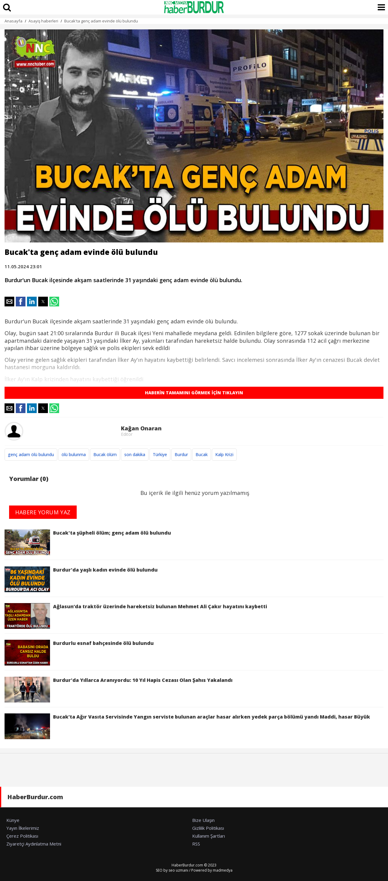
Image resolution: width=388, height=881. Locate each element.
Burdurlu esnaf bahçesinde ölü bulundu (79, 653)
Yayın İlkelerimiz (22, 828)
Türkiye (160, 454)
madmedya (222, 870)
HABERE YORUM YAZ (43, 512)
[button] (9, 301)
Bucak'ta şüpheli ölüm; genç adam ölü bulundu (88, 542)
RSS (196, 844)
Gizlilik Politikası (208, 828)
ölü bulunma (74, 454)
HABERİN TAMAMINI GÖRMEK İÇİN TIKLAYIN (194, 392)
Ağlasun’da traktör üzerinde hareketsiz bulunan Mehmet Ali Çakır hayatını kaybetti (136, 616)
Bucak (202, 454)
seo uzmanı (178, 870)
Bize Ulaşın (203, 820)
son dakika (134, 454)
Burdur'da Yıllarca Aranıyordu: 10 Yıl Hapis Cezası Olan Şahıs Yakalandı (118, 689)
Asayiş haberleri (43, 21)
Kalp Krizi (224, 454)
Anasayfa (13, 21)
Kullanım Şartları (208, 836)
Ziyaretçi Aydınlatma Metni (33, 844)
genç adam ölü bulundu (31, 454)
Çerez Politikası (22, 836)
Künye (12, 820)
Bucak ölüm (105, 454)
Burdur (181, 454)
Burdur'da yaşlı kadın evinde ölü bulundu (81, 579)
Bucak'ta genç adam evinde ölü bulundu (101, 21)
